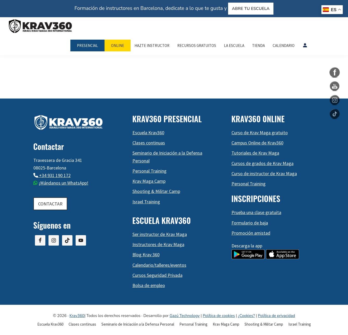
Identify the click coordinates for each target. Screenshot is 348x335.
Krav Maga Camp (149, 181)
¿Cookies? (246, 315)
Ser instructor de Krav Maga (159, 234)
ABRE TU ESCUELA (251, 8)
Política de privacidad (276, 315)
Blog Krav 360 (146, 255)
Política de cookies (219, 315)
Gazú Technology (185, 315)
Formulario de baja (249, 223)
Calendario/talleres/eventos (159, 265)
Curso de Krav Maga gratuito (259, 133)
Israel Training (146, 202)
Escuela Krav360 (148, 133)
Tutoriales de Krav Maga (255, 153)
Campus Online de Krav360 (257, 143)
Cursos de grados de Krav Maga (262, 163)
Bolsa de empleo (148, 285)
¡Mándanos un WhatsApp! (63, 183)
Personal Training (149, 171)
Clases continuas (148, 143)
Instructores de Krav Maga (158, 244)
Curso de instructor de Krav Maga (264, 173)
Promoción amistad (250, 233)
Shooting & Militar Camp (156, 191)
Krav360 (76, 315)
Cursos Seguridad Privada (157, 275)
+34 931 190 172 (54, 175)
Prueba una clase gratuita (256, 212)
